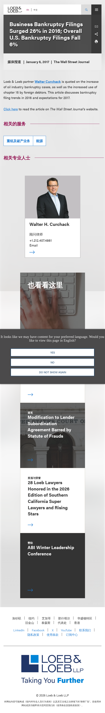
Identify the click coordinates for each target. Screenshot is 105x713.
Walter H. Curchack (49, 224)
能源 (39, 140)
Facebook (38, 630)
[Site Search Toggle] (86, 9)
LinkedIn (18, 630)
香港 (77, 623)
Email (33, 245)
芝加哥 (46, 618)
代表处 (62, 623)
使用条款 (53, 634)
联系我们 (85, 630)
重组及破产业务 (18, 140)
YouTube (66, 630)
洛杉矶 (16, 618)
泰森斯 (45, 623)
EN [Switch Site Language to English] (27, 9)
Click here (11, 109)
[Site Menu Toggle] (96, 9)
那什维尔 (64, 618)
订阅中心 (72, 634)
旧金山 (29, 623)
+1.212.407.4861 (40, 240)
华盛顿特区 (84, 618)
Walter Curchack (48, 81)
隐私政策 (33, 634)
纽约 (31, 618)
